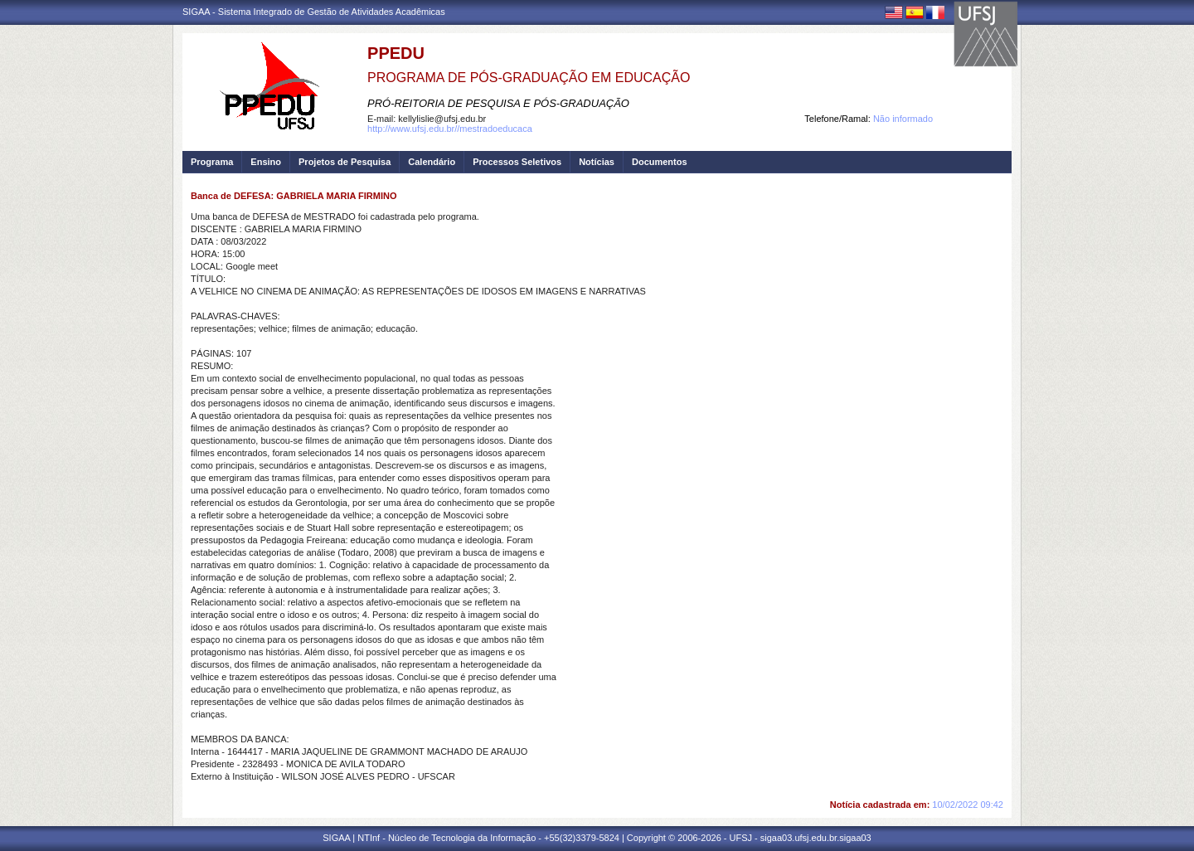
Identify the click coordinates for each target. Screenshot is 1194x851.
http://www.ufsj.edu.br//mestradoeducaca (449, 129)
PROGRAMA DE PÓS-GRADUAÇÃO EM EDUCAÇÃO (528, 78)
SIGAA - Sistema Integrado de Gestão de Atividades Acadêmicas (313, 12)
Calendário (431, 162)
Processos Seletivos (517, 162)
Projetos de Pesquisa (344, 162)
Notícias (596, 162)
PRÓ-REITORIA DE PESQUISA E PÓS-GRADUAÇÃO (498, 103)
